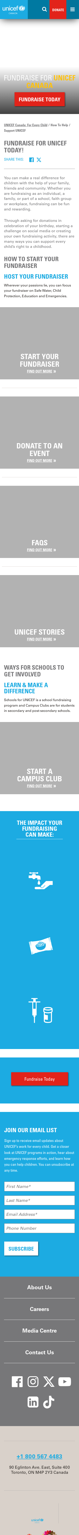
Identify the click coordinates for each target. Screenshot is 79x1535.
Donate (58, 10)
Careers (39, 1309)
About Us (39, 1287)
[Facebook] (31, 159)
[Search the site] (45, 9)
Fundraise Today (39, 1079)
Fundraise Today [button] (39, 99)
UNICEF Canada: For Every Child (25, 125)
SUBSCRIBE (21, 1248)
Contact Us (39, 1352)
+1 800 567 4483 (39, 1456)
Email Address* (21, 1214)
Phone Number (21, 1228)
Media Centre (39, 1330)
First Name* (18, 1186)
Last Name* (18, 1200)
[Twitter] (39, 159)
